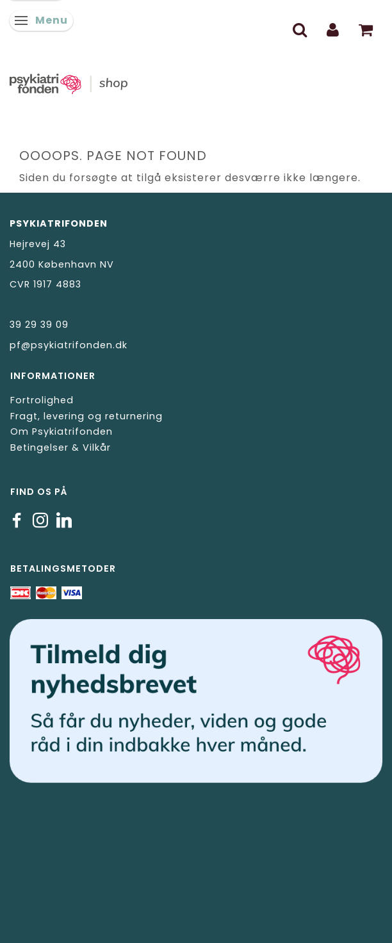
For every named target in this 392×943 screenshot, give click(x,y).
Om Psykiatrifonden (61, 431)
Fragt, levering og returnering (86, 416)
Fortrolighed (42, 400)
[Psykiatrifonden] (196, 82)
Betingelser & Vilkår (60, 447)
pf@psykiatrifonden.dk (68, 345)
